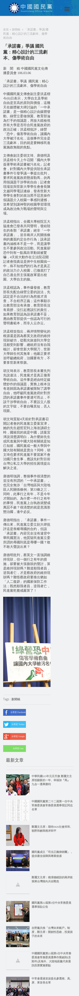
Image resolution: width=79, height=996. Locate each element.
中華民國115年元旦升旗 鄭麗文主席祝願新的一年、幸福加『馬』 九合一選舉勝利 (52, 780)
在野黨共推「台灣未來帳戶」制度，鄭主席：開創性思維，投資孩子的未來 (52, 932)
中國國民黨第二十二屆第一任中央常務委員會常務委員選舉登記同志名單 (52, 805)
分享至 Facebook (14, 712)
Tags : (7, 699)
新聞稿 (16, 29)
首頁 (6, 29)
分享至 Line (13, 748)
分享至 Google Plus (14, 736)
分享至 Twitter (14, 724)
